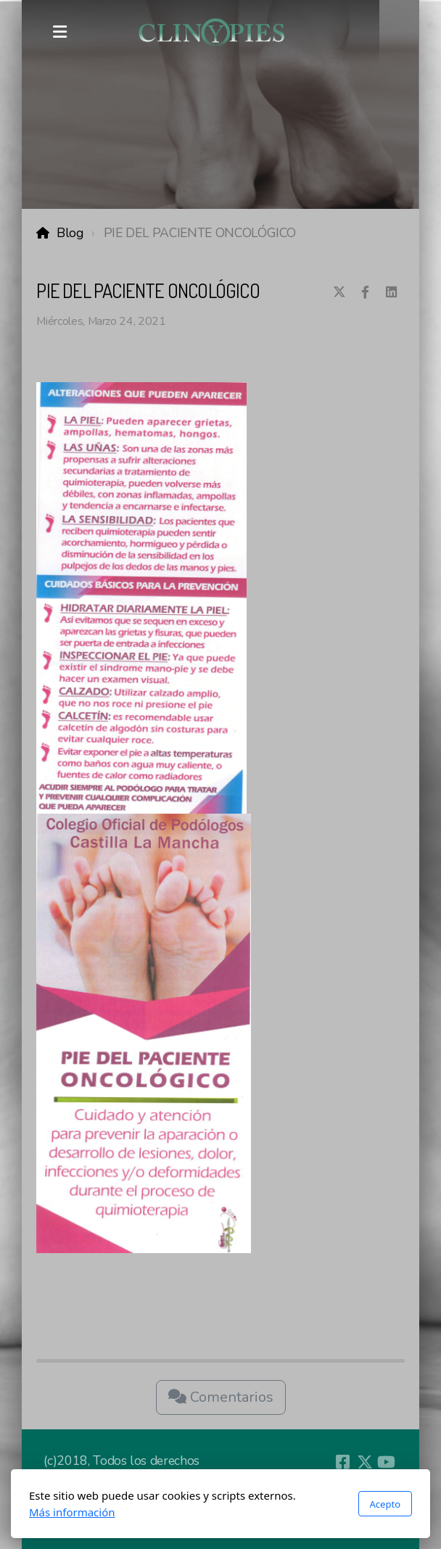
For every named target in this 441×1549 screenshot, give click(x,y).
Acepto (385, 1504)
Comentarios (220, 1397)
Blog (70, 232)
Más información (72, 1512)
